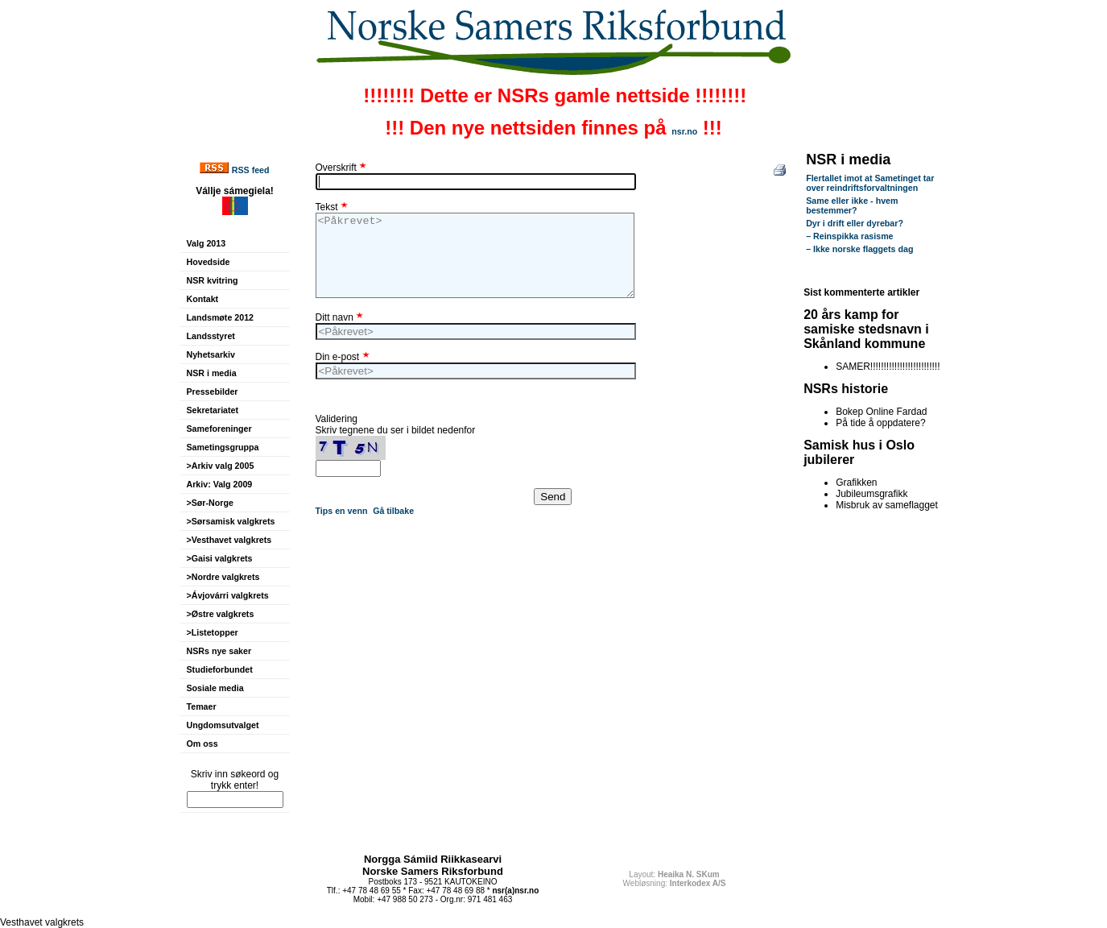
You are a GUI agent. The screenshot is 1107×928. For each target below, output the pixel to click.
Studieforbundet (220, 669)
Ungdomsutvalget (223, 725)
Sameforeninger (219, 428)
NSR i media (212, 373)
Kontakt (203, 299)
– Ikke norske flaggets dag (859, 249)
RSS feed (251, 170)
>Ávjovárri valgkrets (228, 595)
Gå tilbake (393, 511)
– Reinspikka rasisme (849, 236)
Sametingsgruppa (223, 447)
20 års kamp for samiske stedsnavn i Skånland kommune (866, 329)
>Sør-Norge (210, 503)
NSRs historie (845, 389)
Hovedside (208, 262)
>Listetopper (212, 632)
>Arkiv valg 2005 (220, 465)
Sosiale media (215, 688)
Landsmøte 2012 (220, 317)
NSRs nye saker (219, 651)
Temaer (202, 706)
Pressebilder (212, 391)
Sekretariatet (213, 410)
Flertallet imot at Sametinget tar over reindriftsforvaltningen (870, 183)
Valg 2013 (206, 243)
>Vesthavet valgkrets (229, 540)
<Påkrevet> (475, 255)
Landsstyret (211, 336)
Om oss (202, 743)
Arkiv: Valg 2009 (220, 484)
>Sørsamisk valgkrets (231, 521)
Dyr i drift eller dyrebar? (854, 223)
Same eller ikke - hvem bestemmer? (852, 205)
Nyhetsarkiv (211, 354)
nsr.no (684, 131)
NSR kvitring (212, 280)
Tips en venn (342, 511)
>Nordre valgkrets (223, 577)
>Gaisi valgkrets (220, 558)
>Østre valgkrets (220, 614)
